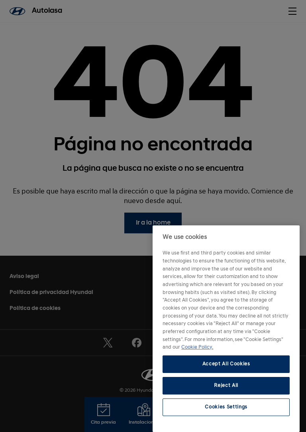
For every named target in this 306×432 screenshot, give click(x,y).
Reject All (226, 385)
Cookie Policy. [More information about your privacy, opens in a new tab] (197, 347)
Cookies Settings (226, 407)
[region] (226, 328)
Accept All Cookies (226, 364)
